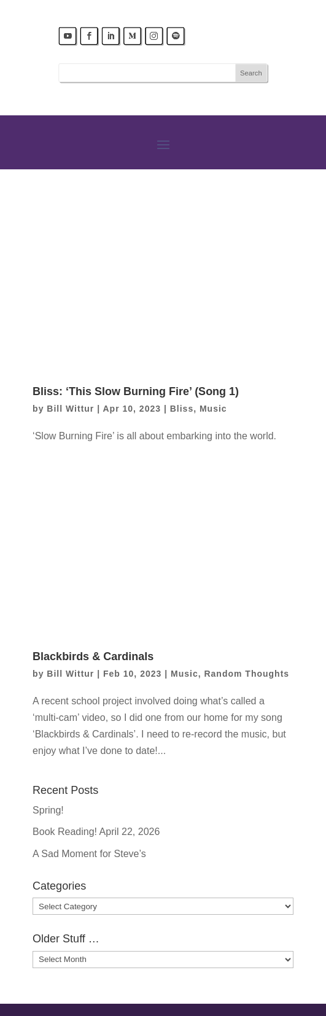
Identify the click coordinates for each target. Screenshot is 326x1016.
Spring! (48, 810)
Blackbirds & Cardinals (93, 656)
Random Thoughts (246, 674)
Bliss (181, 409)
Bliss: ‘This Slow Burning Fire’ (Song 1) (136, 391)
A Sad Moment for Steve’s (89, 854)
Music (213, 409)
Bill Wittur (70, 409)
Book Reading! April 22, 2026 (96, 831)
